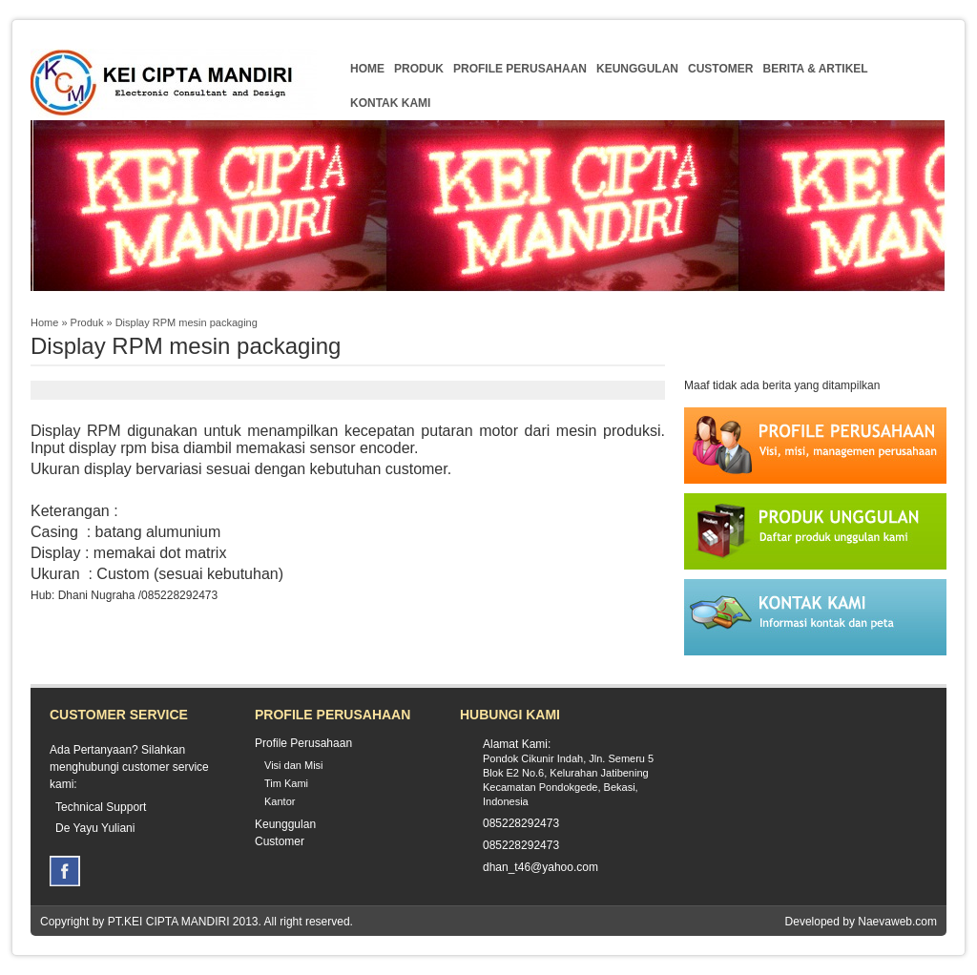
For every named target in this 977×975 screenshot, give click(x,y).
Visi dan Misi (293, 765)
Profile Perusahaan (520, 68)
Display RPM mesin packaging (186, 322)
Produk (419, 68)
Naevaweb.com (897, 921)
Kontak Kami (390, 103)
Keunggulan (637, 68)
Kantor (279, 801)
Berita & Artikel (814, 68)
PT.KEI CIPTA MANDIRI (169, 921)
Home (367, 68)
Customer (720, 68)
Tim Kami (286, 783)
